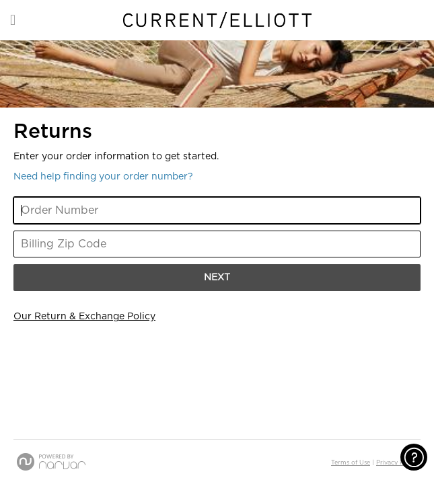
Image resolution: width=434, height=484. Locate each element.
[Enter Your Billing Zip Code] (217, 244)
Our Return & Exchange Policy (84, 316)
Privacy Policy (396, 463)
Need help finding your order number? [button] (103, 177)
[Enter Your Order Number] (217, 210)
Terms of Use (350, 463)
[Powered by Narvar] (51, 462)
